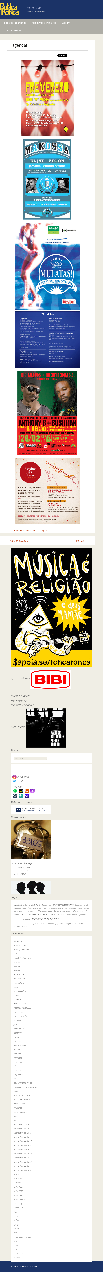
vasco (16, 1241)
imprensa (17, 1053)
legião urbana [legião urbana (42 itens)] (53, 911)
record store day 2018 (23, 1145)
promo (16, 1116)
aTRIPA (66, 22)
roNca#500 (18, 1187)
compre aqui (18, 727)
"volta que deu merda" (23, 949)
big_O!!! (82, 540)
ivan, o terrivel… (17, 540)
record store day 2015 (23, 1132)
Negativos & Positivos (44, 22)
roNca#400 (18, 1182)
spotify (16, 1224)
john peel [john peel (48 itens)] (35, 911)
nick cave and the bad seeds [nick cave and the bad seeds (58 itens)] (28, 914)
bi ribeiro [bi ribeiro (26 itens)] (25, 905)
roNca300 (18, 1195)
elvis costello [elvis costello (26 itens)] (55, 908)
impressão (18, 1058)
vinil (15, 1249)
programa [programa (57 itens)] (27, 919)
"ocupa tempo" (20, 941)
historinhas (18, 1049)
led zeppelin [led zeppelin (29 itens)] (43, 911)
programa (18, 1108)
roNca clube (18, 1178)
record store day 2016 (23, 1137)
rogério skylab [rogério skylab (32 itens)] (31, 924)
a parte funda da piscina (24, 958)
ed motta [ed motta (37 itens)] (47, 908)
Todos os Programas (14, 22)
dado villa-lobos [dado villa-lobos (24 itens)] (19, 908)
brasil (16, 987)
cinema (16, 995)
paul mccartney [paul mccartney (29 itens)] (73, 915)
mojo (16, 1091)
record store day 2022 (23, 1162)
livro (15, 1078)
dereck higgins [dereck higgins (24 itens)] (38, 908)
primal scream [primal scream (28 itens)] (18, 920)
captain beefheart (21, 991)
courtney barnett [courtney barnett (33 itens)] (82, 905)
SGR (15, 1212)
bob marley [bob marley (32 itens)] (48, 905)
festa (15, 1024)
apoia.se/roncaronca (36, 11)
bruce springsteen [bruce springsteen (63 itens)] (60, 904)
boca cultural (19, 983)
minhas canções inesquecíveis (25, 1087)
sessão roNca (19, 1207)
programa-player (20, 1112)
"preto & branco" (20, 945)
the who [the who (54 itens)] (78, 923)
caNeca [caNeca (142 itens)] (72, 904)
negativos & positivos (22, 1095)
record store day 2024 (23, 1170)
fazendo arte (19, 1012)
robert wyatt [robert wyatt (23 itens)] (83, 920)
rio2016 (17, 1174)
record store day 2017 (23, 1141)
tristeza (16, 1232)
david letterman (20, 1003)
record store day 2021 (23, 1157)
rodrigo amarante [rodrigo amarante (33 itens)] (20, 924)
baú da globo (19, 978)
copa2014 (18, 999)
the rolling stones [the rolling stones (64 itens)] (67, 923)
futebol (16, 1037)
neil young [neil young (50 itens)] (79, 911)
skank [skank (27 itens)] (38, 924)
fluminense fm (19, 1028)
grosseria (17, 1041)
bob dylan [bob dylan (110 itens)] (39, 904)
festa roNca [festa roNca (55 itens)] (64, 908)
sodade (17, 1220)
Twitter (18, 781)
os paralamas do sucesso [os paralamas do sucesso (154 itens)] (54, 914)
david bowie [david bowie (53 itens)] (29, 908)
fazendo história (20, 1016)
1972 (16, 953)
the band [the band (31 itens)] (44, 924)
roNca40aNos (19, 1199)
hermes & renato (20, 1045)
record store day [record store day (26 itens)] (65, 920)
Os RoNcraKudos (12, 30)
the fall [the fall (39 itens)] (50, 923)
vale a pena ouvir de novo (24, 1237)
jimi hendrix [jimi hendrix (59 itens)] (26, 910)
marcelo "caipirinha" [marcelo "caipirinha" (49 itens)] (66, 911)
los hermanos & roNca (23, 1083)
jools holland (19, 1070)
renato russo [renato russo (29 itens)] (75, 920)
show (16, 1216)
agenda (45, 530)
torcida (16, 1228)
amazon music (20, 966)
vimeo (16, 1245)
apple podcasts (20, 974)
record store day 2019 (23, 1149)
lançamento (18, 1074)
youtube (17, 1257)
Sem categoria (19, 1203)
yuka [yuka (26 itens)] (25, 927)
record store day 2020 (23, 1153)
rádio (16, 1120)
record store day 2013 (23, 1124)
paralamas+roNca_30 (22, 1099)
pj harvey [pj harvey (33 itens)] (82, 914)
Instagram (20, 777)
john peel (17, 1066)
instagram (18, 1062)
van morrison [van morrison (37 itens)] (18, 926)
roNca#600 (18, 1191)
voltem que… (19, 1253)
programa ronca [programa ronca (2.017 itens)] (46, 919)
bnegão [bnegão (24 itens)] (31, 905)
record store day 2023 (23, 1166)
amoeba (17, 970)
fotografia (18, 1033)
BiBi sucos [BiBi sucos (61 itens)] (18, 904)
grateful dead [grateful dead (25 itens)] (73, 908)
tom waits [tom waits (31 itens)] (85, 924)
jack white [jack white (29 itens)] (17, 911)
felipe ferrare (18, 1020)
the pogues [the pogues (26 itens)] (56, 924)
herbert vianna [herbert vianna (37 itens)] (83, 908)
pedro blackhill (19, 1103)
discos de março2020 (22, 1008)
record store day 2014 (23, 1128)
